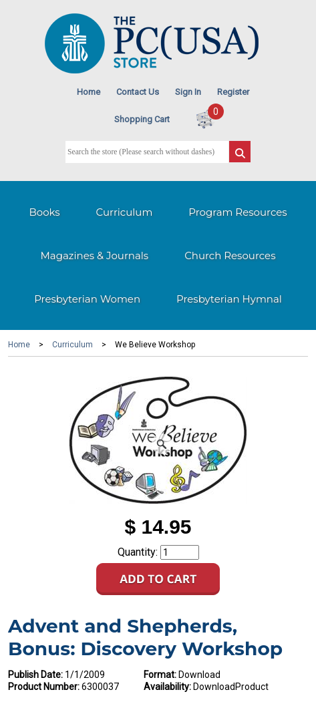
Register (233, 92)
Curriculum (124, 212)
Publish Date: (35, 674)
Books (44, 212)
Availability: (167, 686)
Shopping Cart (142, 119)
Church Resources (229, 255)
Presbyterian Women (87, 299)
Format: (160, 674)
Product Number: (44, 686)
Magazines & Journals (95, 255)
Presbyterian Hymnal (229, 299)
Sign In (188, 92)
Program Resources (237, 212)
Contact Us (137, 92)
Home (88, 92)
